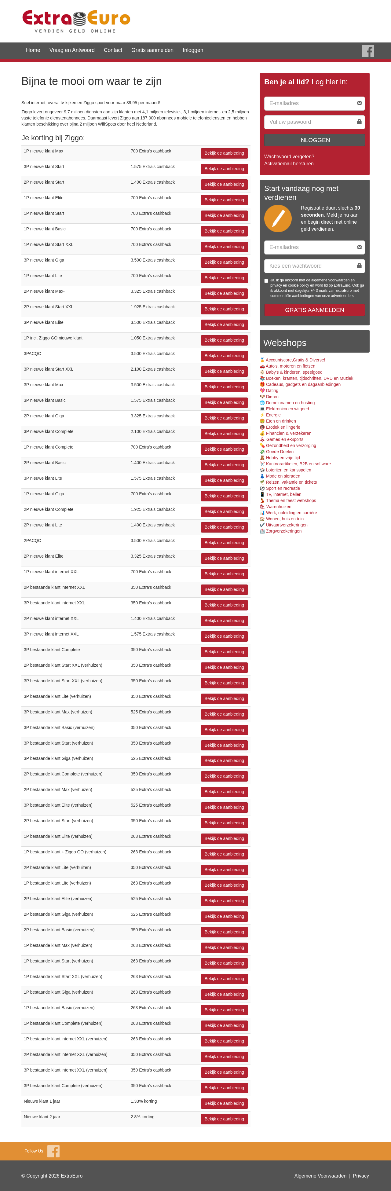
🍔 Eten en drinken (278, 421)
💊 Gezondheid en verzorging (288, 445)
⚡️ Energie (270, 414)
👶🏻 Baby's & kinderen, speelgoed (291, 372)
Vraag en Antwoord (72, 50)
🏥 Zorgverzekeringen (281, 531)
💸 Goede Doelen (277, 451)
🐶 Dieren (269, 396)
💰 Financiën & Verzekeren (286, 433)
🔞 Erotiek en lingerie (280, 427)
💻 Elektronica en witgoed (284, 408)
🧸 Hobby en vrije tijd (280, 457)
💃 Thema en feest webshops (288, 500)
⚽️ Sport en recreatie (280, 488)
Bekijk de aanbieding (224, 153)
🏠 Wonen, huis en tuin (282, 518)
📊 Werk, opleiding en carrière (288, 512)
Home (33, 50)
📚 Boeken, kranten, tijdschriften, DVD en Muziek (306, 378)
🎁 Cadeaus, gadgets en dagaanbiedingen (300, 384)
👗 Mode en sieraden (280, 476)
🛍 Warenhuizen (275, 506)
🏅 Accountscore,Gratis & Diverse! (292, 359)
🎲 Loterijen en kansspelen (285, 469)
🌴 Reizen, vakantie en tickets (288, 482)
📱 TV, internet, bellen (280, 494)
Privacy (361, 1175)
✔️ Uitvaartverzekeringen (284, 524)
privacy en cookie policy (289, 285)
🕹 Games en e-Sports (281, 439)
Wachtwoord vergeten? (289, 156)
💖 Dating (269, 390)
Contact (113, 50)
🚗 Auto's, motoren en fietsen (287, 366)
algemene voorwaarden (330, 280)
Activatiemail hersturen (289, 163)
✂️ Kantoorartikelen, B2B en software (295, 463)
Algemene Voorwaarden (320, 1175)
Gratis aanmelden (152, 50)
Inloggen (193, 50)
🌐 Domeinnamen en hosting (287, 402)
